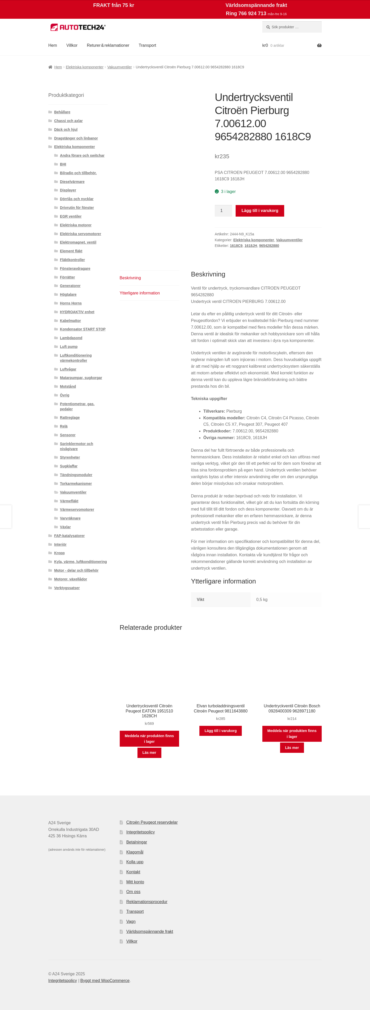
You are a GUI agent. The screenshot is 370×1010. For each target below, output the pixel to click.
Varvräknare (70, 518)
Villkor (71, 45)
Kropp (59, 553)
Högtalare (68, 294)
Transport (147, 45)
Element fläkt (71, 251)
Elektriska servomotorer (80, 234)
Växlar (65, 527)
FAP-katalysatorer (69, 536)
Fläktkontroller (72, 260)
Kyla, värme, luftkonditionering (80, 562)
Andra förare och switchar (82, 155)
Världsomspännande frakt (149, 931)
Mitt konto (135, 882)
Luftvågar (68, 369)
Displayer (68, 190)
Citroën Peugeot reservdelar (152, 822)
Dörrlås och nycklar (77, 199)
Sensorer (68, 435)
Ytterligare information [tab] (140, 293)
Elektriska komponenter (84, 67)
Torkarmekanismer (76, 483)
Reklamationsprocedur (146, 902)
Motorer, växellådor (70, 579)
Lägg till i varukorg (260, 210)
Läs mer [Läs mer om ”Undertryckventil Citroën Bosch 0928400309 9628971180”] (292, 748)
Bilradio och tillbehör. (78, 173)
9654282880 (269, 246)
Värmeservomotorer (77, 509)
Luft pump (68, 347)
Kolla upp (134, 862)
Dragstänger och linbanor (76, 138)
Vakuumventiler (119, 67)
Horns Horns (71, 303)
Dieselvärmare (72, 182)
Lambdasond (71, 338)
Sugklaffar (68, 466)
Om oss (133, 891)
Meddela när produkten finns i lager (149, 739)
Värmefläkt (69, 501)
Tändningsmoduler (76, 475)
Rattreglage (70, 417)
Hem (52, 45)
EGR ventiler (70, 216)
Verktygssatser (67, 588)
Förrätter (67, 277)
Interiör (60, 544)
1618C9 (236, 246)
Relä (64, 426)
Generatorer (70, 286)
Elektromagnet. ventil (78, 242)
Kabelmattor (70, 321)
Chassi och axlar (68, 121)
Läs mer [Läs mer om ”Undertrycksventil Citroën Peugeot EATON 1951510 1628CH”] (149, 752)
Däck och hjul (66, 129)
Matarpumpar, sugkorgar (81, 378)
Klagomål (134, 852)
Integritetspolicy (140, 832)
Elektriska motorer (75, 225)
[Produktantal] (223, 211)
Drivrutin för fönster (77, 208)
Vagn (130, 921)
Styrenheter (70, 457)
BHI (63, 164)
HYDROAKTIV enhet (77, 312)
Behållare (62, 112)
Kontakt (133, 872)
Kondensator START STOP (83, 329)
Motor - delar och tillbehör (76, 570)
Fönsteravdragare (75, 268)
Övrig (64, 395)
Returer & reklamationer (108, 45)
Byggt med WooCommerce (105, 980)
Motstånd (68, 386)
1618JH (251, 246)
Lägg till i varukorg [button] (221, 731)
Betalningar (136, 842)
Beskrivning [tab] (130, 278)
